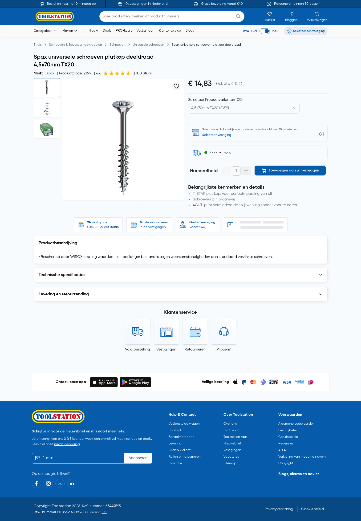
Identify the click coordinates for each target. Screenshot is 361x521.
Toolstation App (235, 437)
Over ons (230, 423)
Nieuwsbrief (232, 443)
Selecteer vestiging (216, 135)
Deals (107, 30)
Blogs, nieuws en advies (298, 474)
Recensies (285, 443)
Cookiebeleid (288, 437)
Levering (175, 443)
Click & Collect (180, 450)
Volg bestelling (137, 349)
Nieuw (93, 30)
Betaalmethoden (181, 437)
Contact (175, 430)
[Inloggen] (291, 16)
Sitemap (229, 463)
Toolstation (61, 506)
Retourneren (195, 349)
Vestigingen (145, 30)
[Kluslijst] (269, 16)
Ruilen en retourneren (185, 456)
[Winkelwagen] (317, 16)
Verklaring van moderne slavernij (302, 456)
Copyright (285, 463)
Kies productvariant (208, 100)
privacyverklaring (67, 444)
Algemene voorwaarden (296, 423)
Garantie (175, 463)
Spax (50, 73)
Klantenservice (170, 30)
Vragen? (224, 349)
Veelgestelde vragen (184, 423)
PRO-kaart (124, 30)
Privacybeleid (288, 430)
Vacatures (231, 456)
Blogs (190, 30)
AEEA (282, 450)
